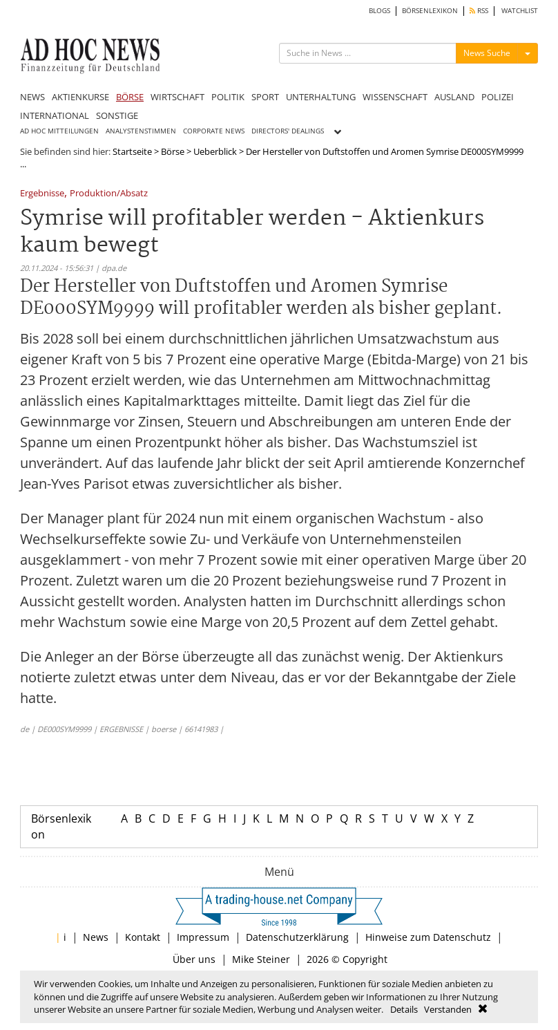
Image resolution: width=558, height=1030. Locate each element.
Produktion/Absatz (109, 194)
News (95, 937)
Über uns (194, 959)
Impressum (203, 937)
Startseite (132, 151)
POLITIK (227, 97)
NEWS (32, 97)
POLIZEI (497, 97)
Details (404, 1009)
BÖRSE (130, 97)
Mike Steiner (261, 959)
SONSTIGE (117, 115)
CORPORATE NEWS (213, 131)
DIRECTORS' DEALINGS (287, 131)
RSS (479, 10)
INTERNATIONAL (54, 115)
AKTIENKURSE (80, 97)
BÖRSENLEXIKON (430, 10)
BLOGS (379, 10)
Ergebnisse (42, 194)
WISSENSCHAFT (395, 97)
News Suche (486, 53)
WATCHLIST (519, 10)
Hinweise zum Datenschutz (428, 937)
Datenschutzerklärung (297, 937)
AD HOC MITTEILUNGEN (59, 131)
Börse (172, 151)
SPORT (265, 97)
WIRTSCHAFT (177, 97)
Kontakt (142, 937)
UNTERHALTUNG (321, 97)
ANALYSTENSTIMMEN (141, 131)
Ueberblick (215, 151)
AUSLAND (454, 97)
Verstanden (448, 1009)
